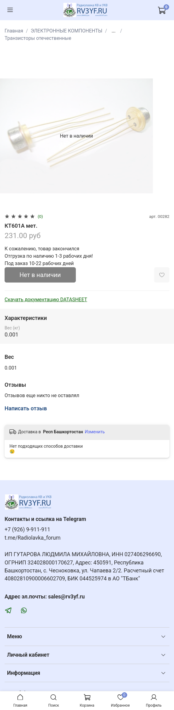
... (114, 31)
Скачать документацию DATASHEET (46, 299)
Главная (14, 31)
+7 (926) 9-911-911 (27, 529)
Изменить (95, 431)
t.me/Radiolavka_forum (33, 538)
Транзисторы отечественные (38, 38)
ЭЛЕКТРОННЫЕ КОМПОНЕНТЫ (66, 31)
